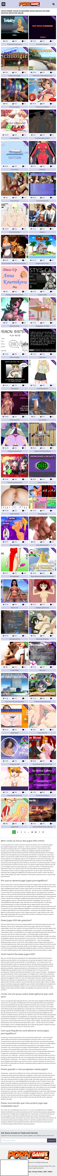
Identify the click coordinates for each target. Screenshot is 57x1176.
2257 (45, 1171)
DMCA (50, 1171)
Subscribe (51, 1140)
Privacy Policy (37, 1171)
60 (36, 832)
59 (32, 832)
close (23, 1158)
